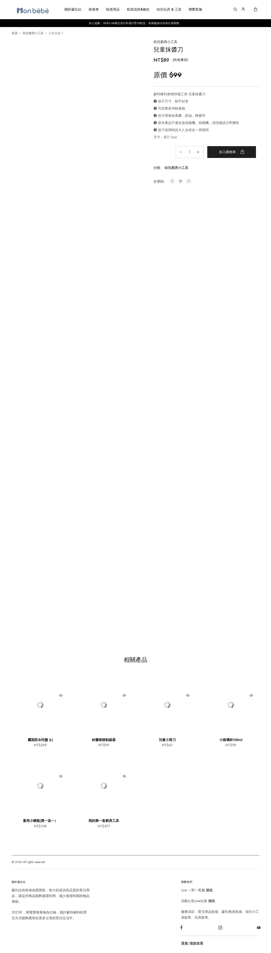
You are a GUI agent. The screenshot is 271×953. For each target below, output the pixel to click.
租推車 (94, 9)
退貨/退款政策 (192, 943)
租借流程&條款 (138, 9)
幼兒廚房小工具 (33, 33)
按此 (209, 890)
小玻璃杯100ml (230, 739)
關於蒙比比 (73, 9)
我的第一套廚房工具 (103, 820)
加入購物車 (231, 152)
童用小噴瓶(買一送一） (40, 820)
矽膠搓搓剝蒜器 (104, 739)
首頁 (15, 33)
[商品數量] (188, 152)
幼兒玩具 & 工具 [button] (169, 9)
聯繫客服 (195, 9)
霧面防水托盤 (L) (40, 739)
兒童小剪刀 (167, 739)
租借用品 (113, 9)
